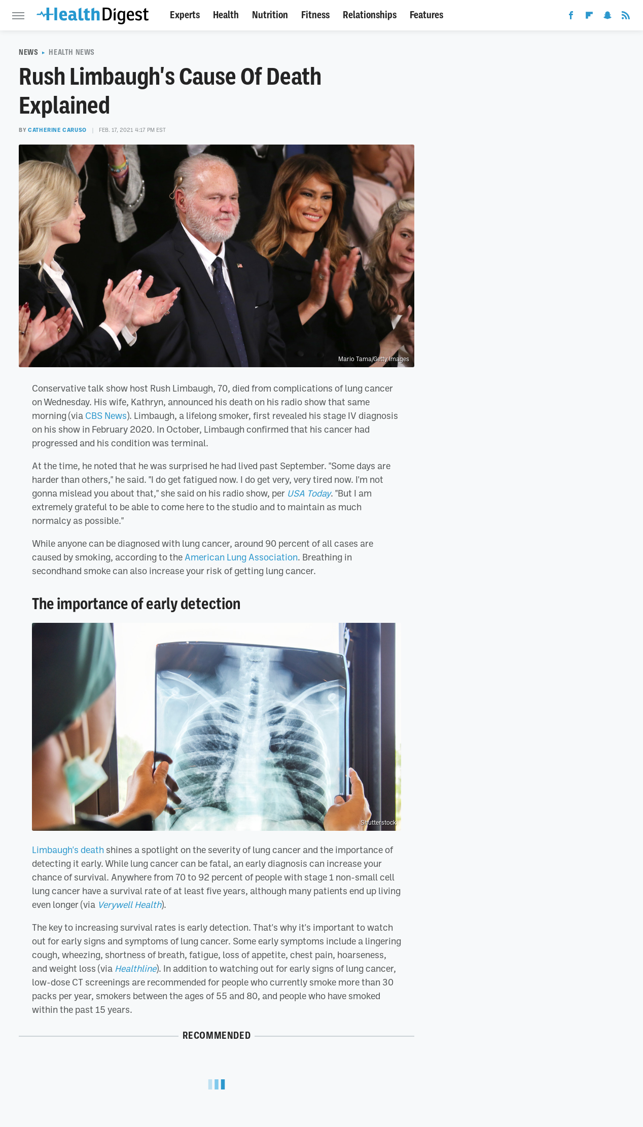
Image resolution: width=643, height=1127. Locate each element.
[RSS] (626, 17)
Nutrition (270, 15)
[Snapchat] (607, 17)
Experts (185, 15)
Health (226, 15)
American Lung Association (241, 556)
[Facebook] (571, 17)
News (28, 52)
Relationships (370, 15)
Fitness (315, 15)
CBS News (106, 415)
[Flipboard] (589, 17)
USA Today (309, 493)
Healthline (135, 968)
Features (426, 15)
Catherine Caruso (57, 129)
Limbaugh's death (68, 849)
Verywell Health (129, 904)
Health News (72, 52)
